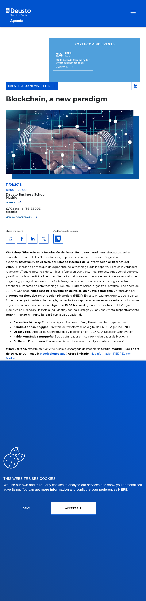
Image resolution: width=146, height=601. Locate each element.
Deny (26, 508)
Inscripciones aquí (53, 353)
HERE (123, 489)
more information (55, 489)
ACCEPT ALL (73, 508)
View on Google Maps (22, 217)
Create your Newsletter (32, 86)
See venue (13, 202)
